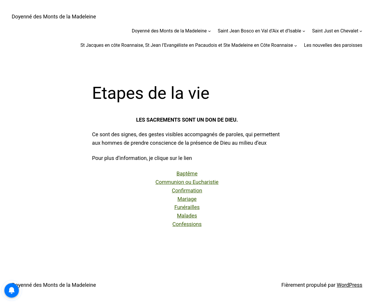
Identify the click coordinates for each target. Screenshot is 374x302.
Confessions (187, 224)
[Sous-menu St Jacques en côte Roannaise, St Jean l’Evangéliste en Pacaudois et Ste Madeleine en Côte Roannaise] (295, 45)
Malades (187, 216)
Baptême (187, 173)
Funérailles (187, 207)
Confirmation (187, 190)
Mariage (186, 199)
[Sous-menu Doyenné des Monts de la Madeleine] (209, 31)
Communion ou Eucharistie (187, 182)
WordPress (349, 285)
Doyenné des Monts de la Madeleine (54, 16)
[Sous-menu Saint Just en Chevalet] (360, 31)
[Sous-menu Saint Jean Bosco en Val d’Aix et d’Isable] (303, 31)
